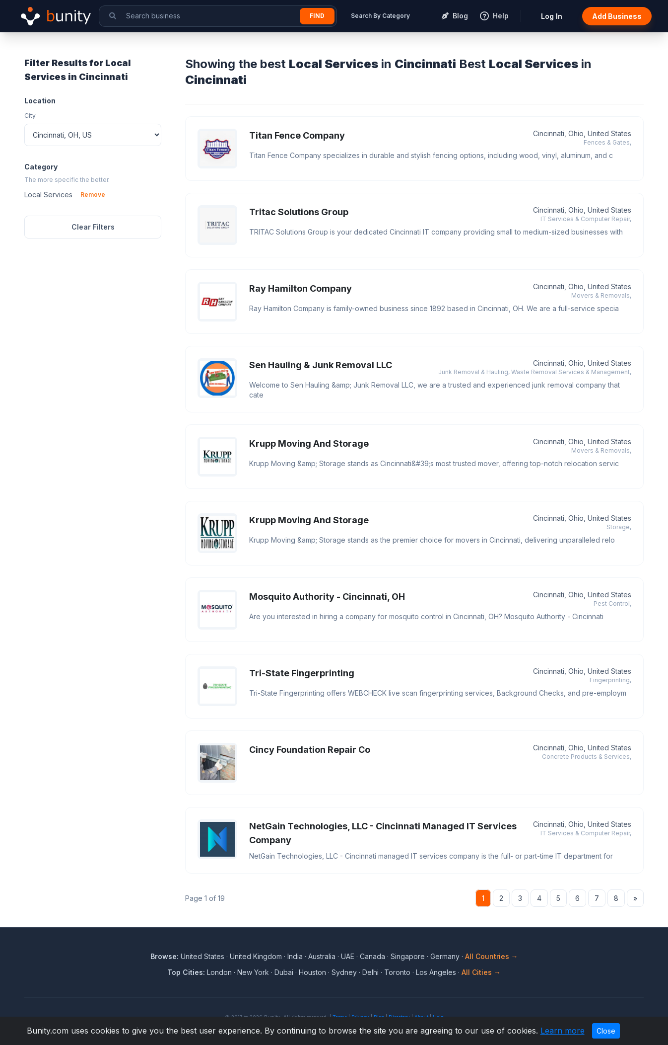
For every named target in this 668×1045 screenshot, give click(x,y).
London (219, 972)
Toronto (397, 972)
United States (202, 956)
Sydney (344, 972)
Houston (312, 972)
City (30, 115)
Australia (321, 956)
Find (317, 15)
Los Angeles (436, 972)
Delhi (370, 972)
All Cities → (481, 972)
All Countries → (491, 956)
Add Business (617, 16)
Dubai (283, 972)
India (295, 956)
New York (253, 972)
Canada (372, 956)
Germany (445, 956)
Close (606, 1031)
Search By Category (380, 15)
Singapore (408, 956)
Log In (551, 16)
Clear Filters (93, 227)
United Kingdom (256, 956)
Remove (92, 194)
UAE (347, 956)
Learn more (562, 1031)
